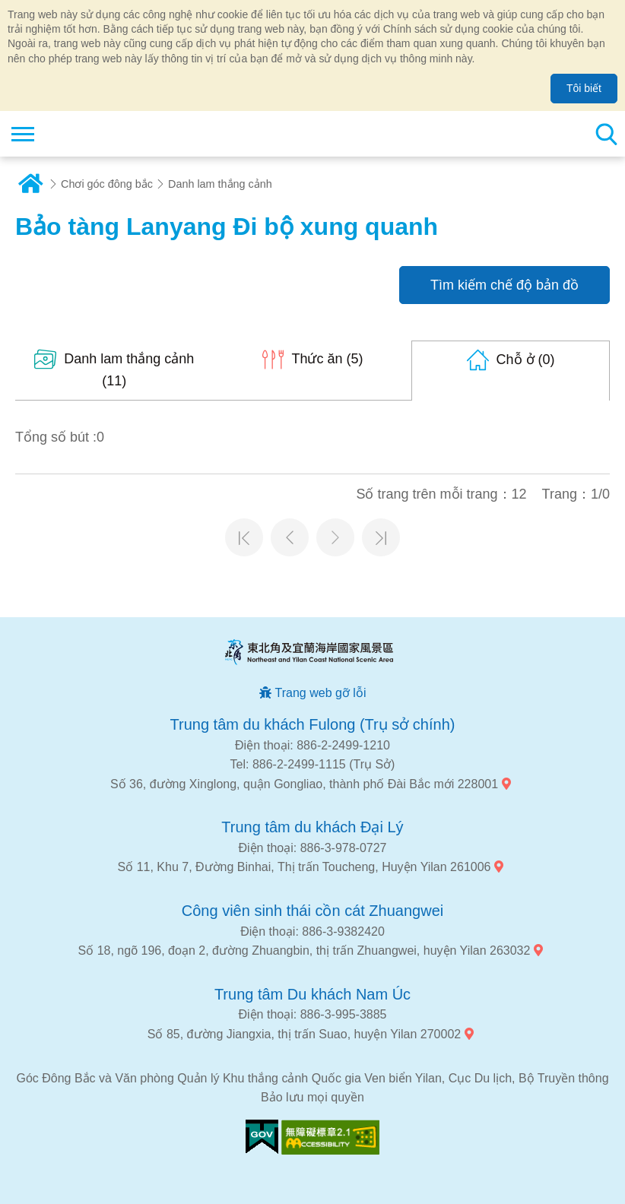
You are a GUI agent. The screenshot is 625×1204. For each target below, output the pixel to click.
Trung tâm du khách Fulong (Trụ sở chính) (312, 724)
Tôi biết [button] (583, 88)
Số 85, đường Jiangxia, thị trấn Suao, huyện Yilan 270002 (304, 1034)
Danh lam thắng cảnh (220, 184)
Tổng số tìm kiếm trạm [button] (606, 134)
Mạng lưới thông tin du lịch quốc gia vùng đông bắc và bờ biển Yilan (104, 134)
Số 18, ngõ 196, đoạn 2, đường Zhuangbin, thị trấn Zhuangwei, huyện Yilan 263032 (304, 950)
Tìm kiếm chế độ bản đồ (504, 285)
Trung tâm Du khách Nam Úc (312, 994)
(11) (129, 369)
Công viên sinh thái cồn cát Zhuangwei (312, 910)
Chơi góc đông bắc (107, 184)
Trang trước (290, 537)
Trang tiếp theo (335, 537)
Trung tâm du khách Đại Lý (312, 827)
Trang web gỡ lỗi (320, 692)
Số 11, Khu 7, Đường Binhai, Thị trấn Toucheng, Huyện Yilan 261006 (304, 866)
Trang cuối (381, 537)
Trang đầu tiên (244, 537)
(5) (327, 358)
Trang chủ (30, 184)
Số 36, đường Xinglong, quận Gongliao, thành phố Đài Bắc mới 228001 (304, 784)
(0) (526, 359)
